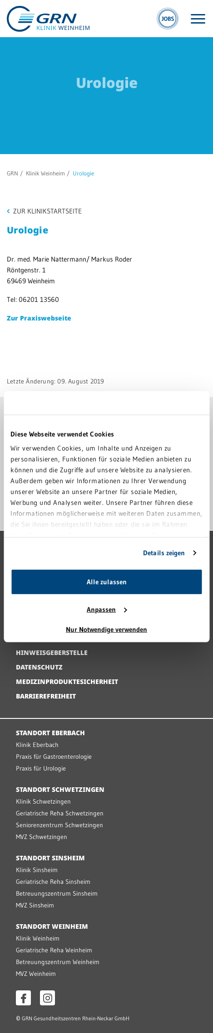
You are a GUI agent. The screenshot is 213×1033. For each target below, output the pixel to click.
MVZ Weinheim (36, 974)
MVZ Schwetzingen (41, 837)
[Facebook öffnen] (23, 997)
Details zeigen (164, 552)
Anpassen (107, 609)
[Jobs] (167, 18)
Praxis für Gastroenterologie (54, 756)
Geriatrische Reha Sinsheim (53, 882)
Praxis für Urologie (41, 768)
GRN (12, 173)
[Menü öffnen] (198, 18)
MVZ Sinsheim (35, 905)
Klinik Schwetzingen (43, 801)
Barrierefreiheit (46, 696)
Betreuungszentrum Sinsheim (57, 893)
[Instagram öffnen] (47, 997)
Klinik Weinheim (45, 173)
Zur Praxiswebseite (39, 318)
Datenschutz (39, 667)
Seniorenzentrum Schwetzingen (59, 825)
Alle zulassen (107, 581)
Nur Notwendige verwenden (106, 629)
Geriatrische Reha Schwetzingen (60, 813)
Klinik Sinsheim (37, 870)
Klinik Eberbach (37, 745)
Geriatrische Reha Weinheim (54, 950)
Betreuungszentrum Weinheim (57, 962)
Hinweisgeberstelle (52, 652)
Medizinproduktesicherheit (67, 681)
